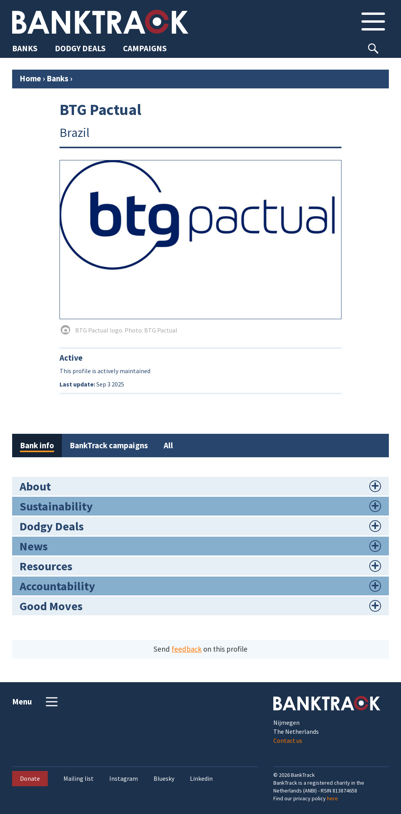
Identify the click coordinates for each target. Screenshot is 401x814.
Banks (58, 78)
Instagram (123, 778)
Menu (36, 702)
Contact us (287, 740)
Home (30, 78)
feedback (187, 649)
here (332, 798)
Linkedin (201, 778)
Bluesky (164, 778)
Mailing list (78, 778)
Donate (30, 778)
